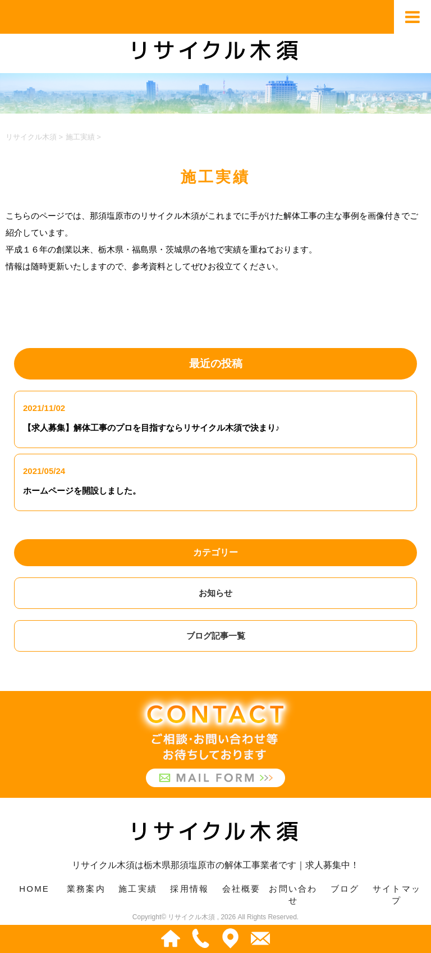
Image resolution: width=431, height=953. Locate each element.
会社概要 (241, 888)
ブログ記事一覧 (215, 635)
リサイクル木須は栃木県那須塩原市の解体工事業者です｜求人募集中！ (215, 841)
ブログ (345, 888)
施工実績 (137, 888)
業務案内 (86, 888)
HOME (34, 888)
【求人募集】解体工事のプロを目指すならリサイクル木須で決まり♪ (151, 427)
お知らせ (215, 593)
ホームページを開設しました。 (82, 490)
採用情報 (189, 888)
